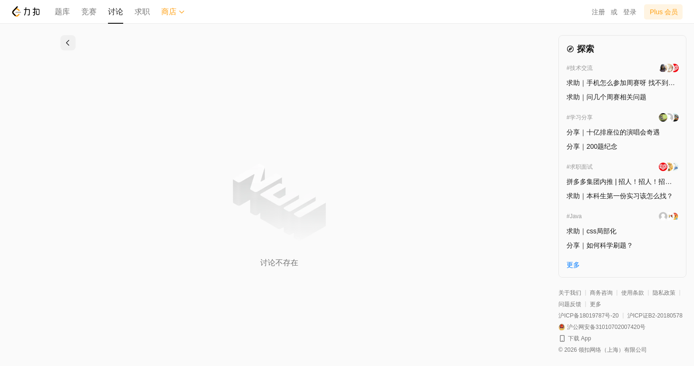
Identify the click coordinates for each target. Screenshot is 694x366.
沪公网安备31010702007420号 (606, 327)
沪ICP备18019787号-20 (588, 315)
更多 (595, 304)
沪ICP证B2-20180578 (655, 315)
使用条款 (632, 292)
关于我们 (569, 292)
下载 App (579, 338)
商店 (173, 12)
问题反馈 (569, 304)
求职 (142, 12)
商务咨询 (601, 292)
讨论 (115, 12)
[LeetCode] (25, 11)
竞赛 (89, 12)
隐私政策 (664, 292)
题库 (62, 12)
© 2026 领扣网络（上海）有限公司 (602, 350)
